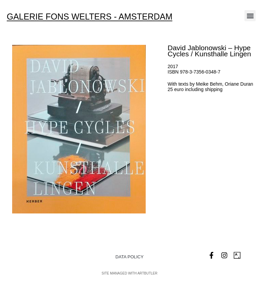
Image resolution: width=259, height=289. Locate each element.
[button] (250, 15)
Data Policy (129, 256)
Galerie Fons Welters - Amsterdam (89, 16)
